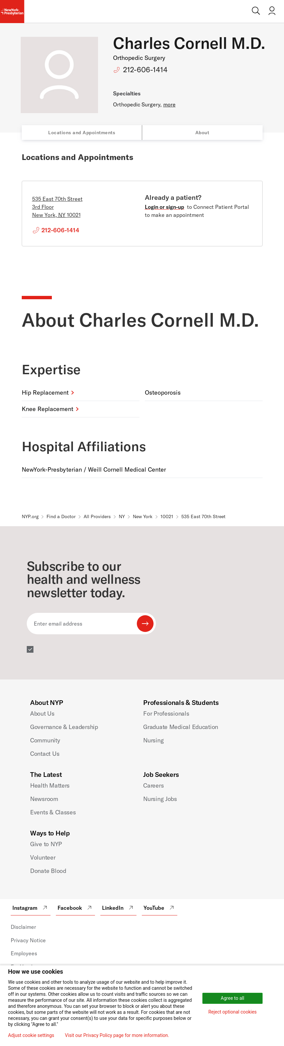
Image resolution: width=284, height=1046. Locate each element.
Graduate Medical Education (180, 727)
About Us (42, 713)
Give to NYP (46, 844)
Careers (153, 785)
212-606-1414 (145, 69)
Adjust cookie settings (31, 1035)
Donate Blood (48, 871)
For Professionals (166, 713)
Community (45, 740)
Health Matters (50, 785)
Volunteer (43, 857)
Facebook (75, 908)
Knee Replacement (47, 409)
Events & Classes (53, 812)
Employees (24, 953)
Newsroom (44, 799)
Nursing (153, 740)
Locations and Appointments (81, 133)
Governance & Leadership (64, 727)
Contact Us (44, 753)
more (169, 104)
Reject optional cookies (232, 1012)
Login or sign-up (164, 207)
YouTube (160, 908)
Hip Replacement (45, 392)
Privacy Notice (28, 940)
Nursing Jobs (160, 799)
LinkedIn (118, 908)
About (202, 133)
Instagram (30, 908)
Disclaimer (23, 926)
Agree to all (232, 998)
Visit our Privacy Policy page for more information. (117, 1035)
